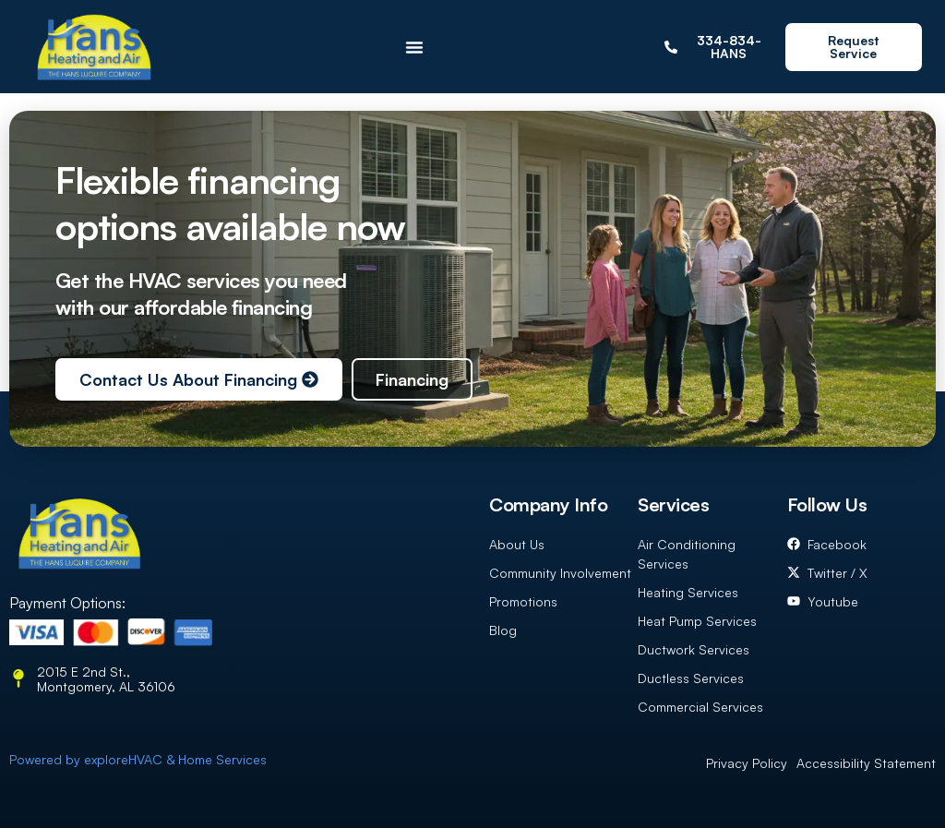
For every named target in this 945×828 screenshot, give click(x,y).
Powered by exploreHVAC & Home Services (138, 759)
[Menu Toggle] (414, 47)
